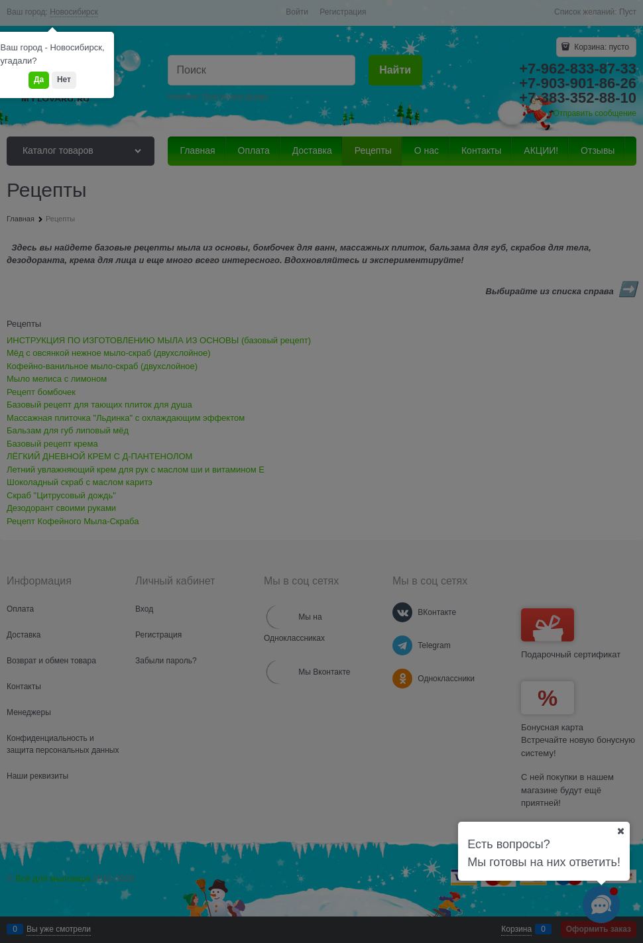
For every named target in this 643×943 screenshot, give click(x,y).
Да (39, 79)
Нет (64, 79)
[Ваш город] (620, 831)
